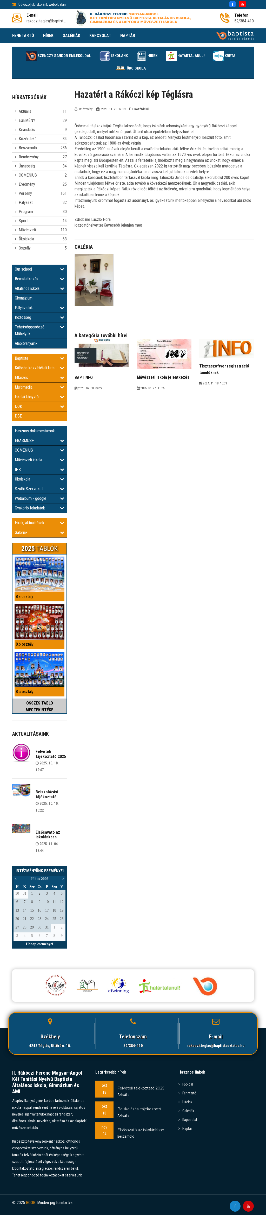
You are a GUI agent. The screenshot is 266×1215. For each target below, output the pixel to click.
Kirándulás (27, 129)
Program (26, 211)
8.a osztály (24, 596)
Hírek (146, 56)
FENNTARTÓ (23, 35)
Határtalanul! (188, 56)
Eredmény (27, 184)
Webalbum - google (39, 498)
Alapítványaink (26, 343)
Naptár (185, 1128)
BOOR (30, 1202)
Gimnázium (23, 298)
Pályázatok (39, 307)
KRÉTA (231, 56)
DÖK (39, 406)
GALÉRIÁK (71, 35)
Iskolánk (110, 56)
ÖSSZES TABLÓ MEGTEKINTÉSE (39, 706)
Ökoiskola (130, 68)
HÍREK (48, 35)
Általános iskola (39, 288)
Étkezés (39, 377)
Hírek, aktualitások (39, 522)
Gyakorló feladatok (39, 508)
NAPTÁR (127, 35)
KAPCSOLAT (100, 35)
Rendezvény (29, 156)
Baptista (39, 358)
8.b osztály (25, 644)
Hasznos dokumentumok (35, 430)
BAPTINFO (84, 377)
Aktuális (25, 111)
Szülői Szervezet (39, 488)
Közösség (39, 317)
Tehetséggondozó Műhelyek (39, 330)
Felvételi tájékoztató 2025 (51, 754)
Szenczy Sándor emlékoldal (51, 56)
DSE (18, 416)
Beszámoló (28, 147)
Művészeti (27, 229)
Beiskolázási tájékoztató (47, 794)
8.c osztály (25, 691)
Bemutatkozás (39, 278)
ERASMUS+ (39, 440)
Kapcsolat (187, 1120)
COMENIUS (28, 175)
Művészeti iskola (39, 459)
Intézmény (84, 109)
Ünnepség (27, 166)
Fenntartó (187, 1093)
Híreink (185, 1102)
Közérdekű (28, 138)
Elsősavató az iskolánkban (48, 834)
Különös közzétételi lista (39, 367)
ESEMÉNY (27, 120)
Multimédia (39, 387)
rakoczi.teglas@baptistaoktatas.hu (215, 1045)
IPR (39, 469)
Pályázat (26, 202)
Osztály (25, 248)
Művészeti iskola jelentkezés (163, 377)
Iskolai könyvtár (39, 396)
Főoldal (185, 1084)
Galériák (39, 532)
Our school (39, 269)
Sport (23, 220)
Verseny (25, 193)
